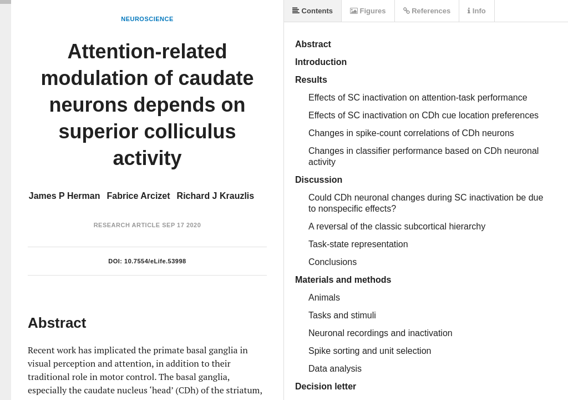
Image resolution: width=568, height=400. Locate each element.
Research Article (127, 225)
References (427, 11)
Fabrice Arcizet (138, 196)
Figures (368, 11)
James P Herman (64, 196)
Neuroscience (147, 19)
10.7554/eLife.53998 (155, 261)
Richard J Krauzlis (216, 196)
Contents (312, 11)
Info (476, 11)
